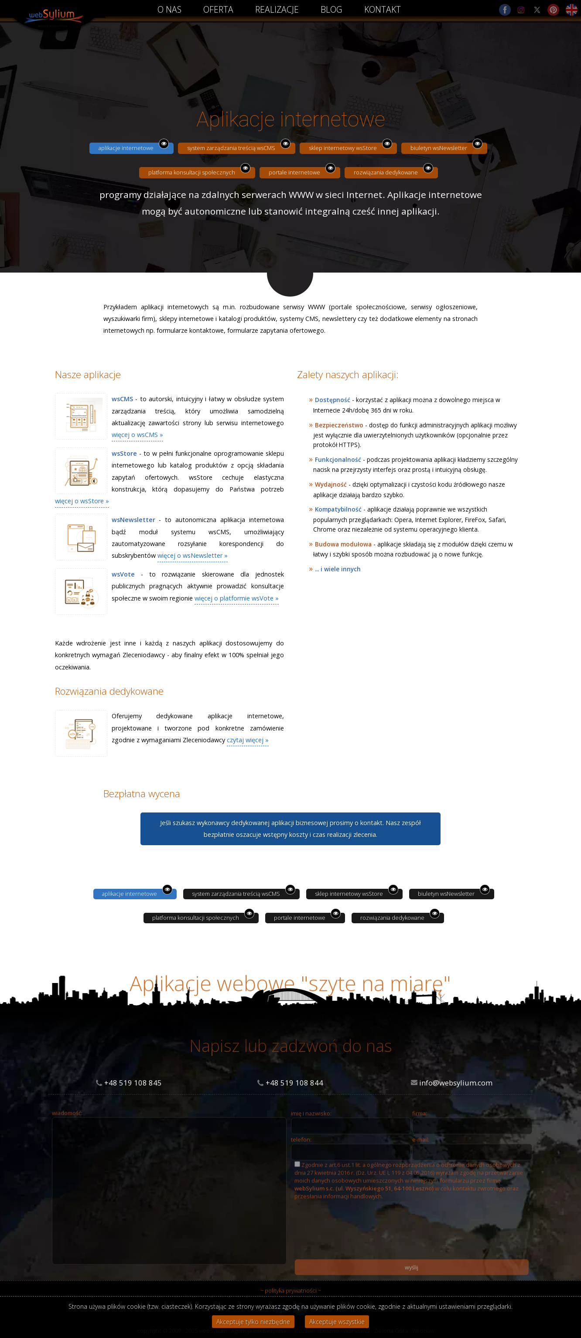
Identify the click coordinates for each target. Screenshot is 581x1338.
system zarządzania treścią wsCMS (231, 148)
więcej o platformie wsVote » (237, 598)
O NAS (169, 9)
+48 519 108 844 (294, 1083)
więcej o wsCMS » (137, 434)
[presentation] (360, 1244)
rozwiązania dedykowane (386, 172)
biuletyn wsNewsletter (438, 148)
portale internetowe (294, 172)
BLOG (331, 9)
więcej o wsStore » (82, 501)
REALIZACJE (277, 9)
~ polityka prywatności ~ (290, 1290)
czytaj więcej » (248, 740)
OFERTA (218, 9)
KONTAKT (382, 9)
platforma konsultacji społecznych (191, 172)
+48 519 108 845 (133, 1083)
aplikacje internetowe (126, 148)
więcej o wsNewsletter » (192, 555)
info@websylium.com (455, 1083)
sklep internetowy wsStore (343, 148)
